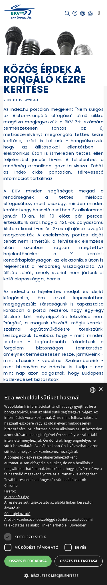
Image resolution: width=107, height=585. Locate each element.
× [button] (100, 389)
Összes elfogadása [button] (28, 560)
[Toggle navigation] (99, 13)
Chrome (11, 485)
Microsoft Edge (16, 496)
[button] (67, 13)
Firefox (10, 491)
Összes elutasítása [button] (79, 560)
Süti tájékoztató (17, 513)
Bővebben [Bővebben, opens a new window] (78, 525)
